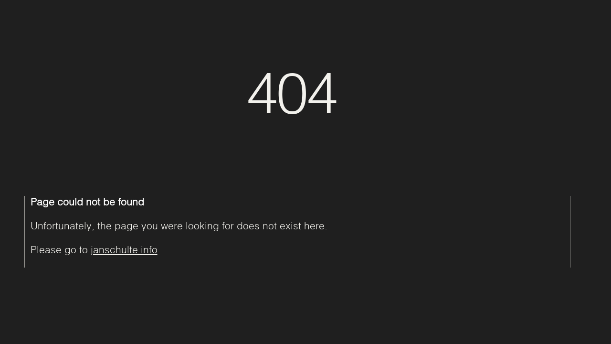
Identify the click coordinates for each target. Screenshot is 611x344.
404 (291, 91)
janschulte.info (124, 249)
